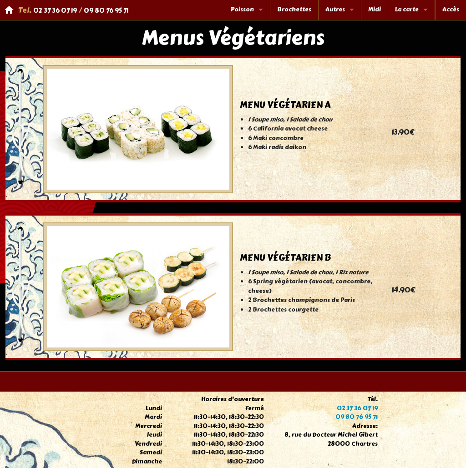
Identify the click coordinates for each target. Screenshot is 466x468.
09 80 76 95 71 (106, 10)
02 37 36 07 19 (55, 10)
